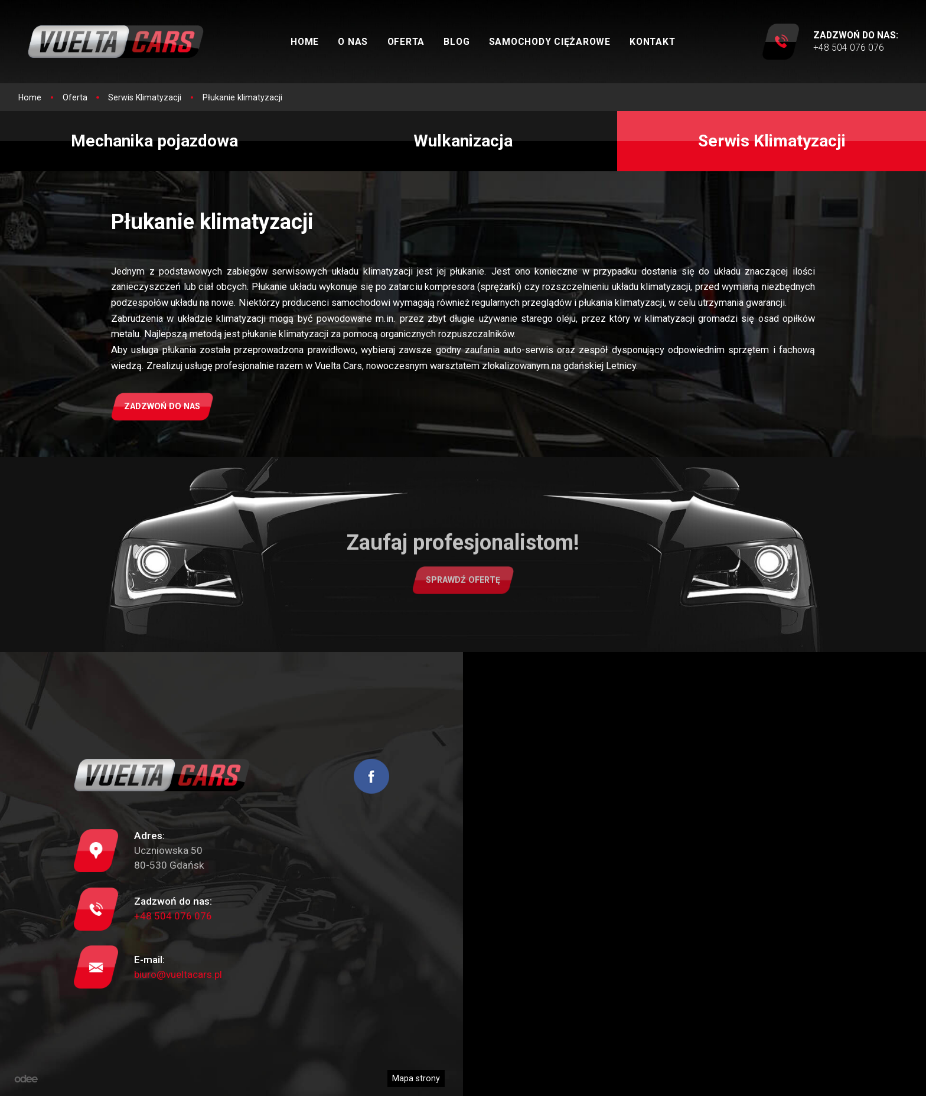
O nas (353, 41)
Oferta (406, 41)
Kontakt (652, 41)
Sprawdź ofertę (463, 587)
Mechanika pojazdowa (154, 141)
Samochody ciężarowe (550, 41)
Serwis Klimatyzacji (772, 141)
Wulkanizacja (463, 141)
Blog (456, 41)
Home (305, 41)
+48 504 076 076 (173, 916)
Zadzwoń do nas (162, 406)
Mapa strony (416, 1078)
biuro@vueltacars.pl (178, 974)
